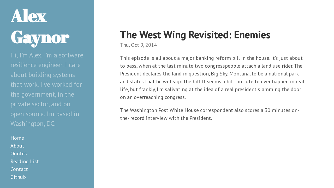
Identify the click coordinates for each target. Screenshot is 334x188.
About (17, 145)
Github (18, 177)
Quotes (18, 153)
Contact (19, 169)
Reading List (24, 161)
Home (17, 137)
